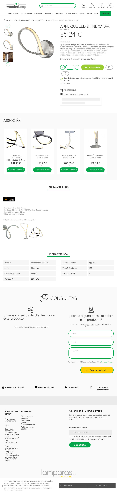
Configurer (73, 486)
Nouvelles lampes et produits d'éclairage (9, 453)
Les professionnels (11, 443)
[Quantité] (69, 67)
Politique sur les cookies (27, 429)
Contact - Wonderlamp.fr (11, 448)
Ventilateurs (59, 13)
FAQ (6, 426)
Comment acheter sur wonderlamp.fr (11, 431)
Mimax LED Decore (19, 208)
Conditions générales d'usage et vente (28, 423)
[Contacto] (83, 5)
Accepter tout (101, 486)
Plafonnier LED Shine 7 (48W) (69, 156)
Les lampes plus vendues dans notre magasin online (12, 459)
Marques (89, 13)
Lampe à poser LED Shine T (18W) (95, 156)
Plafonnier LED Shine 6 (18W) (42, 156)
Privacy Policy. (106, 362)
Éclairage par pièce (26, 13)
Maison (82, 13)
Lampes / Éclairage (13, 13)
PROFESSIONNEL (105, 13)
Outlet (96, 13)
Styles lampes (38, 13)
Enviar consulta (97, 370)
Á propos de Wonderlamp (10, 421)
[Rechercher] (57, 5)
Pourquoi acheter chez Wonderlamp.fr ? (12, 437)
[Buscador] (41, 5)
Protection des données (27, 418)
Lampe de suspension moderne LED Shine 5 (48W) (16, 158)
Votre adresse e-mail (78, 428)
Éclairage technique (71, 13)
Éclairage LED (49, 13)
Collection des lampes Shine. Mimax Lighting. (19, 220)
